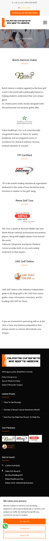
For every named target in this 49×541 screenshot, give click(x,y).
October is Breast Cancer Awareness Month (22, 410)
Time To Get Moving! (12, 402)
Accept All (24, 521)
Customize (24, 528)
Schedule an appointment (25, 13)
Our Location (25, 8)
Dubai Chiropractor (9, 377)
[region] (24, 519)
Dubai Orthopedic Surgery (12, 385)
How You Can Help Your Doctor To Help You (22, 417)
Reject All (24, 535)
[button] (45, 22)
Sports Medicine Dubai (11, 381)
